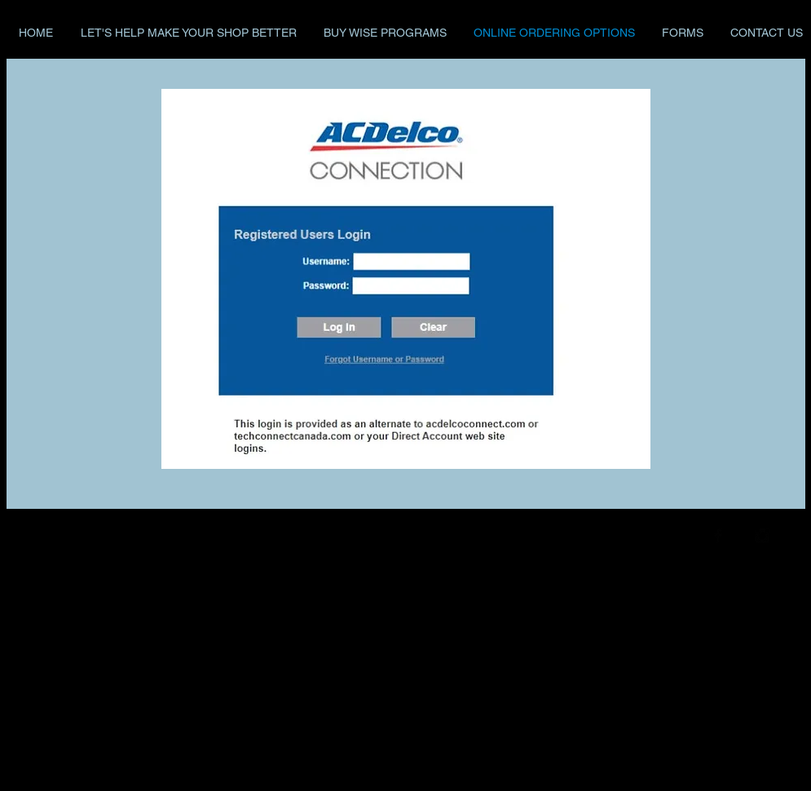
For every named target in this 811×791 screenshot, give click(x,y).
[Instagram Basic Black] (762, 535)
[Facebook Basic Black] (718, 535)
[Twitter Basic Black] (740, 535)
